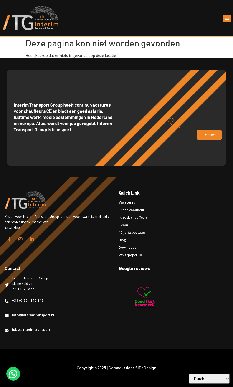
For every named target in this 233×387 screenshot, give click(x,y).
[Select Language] (209, 379)
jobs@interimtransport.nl (33, 329)
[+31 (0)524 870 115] (7, 301)
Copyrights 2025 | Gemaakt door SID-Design (116, 368)
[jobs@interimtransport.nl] (7, 330)
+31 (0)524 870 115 (28, 300)
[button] (227, 18)
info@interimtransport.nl (33, 315)
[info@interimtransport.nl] (7, 316)
